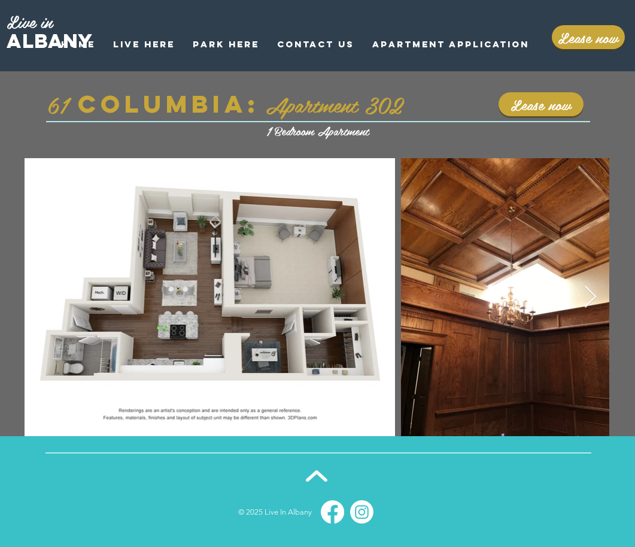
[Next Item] (590, 297)
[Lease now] (588, 37)
